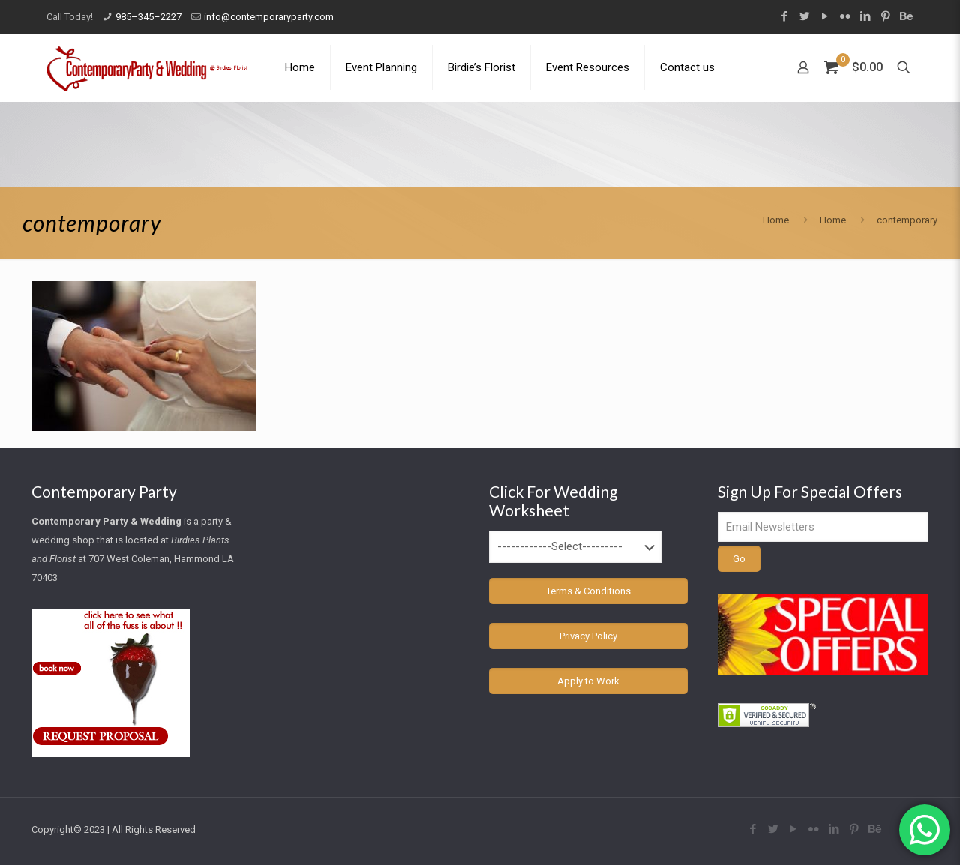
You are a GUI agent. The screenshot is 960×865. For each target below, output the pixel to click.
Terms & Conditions (588, 591)
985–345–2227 (149, 16)
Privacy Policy (588, 636)
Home (776, 220)
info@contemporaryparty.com (269, 16)
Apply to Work (588, 681)
